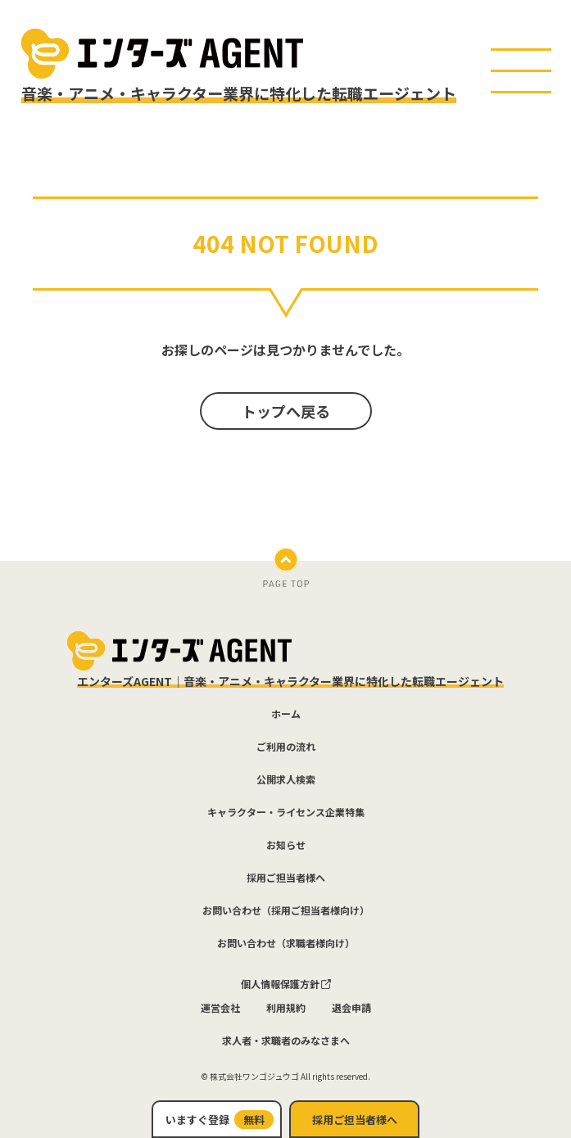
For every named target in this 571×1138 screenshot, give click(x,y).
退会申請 (351, 1008)
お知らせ (286, 845)
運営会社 (220, 1008)
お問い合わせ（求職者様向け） (286, 943)
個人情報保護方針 (286, 984)
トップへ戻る (286, 411)
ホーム (286, 714)
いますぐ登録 (219, 1119)
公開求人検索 (285, 779)
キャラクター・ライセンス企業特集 (286, 812)
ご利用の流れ (285, 747)
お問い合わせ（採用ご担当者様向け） (285, 910)
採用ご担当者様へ (354, 1119)
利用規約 (286, 1008)
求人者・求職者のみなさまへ (286, 1040)
